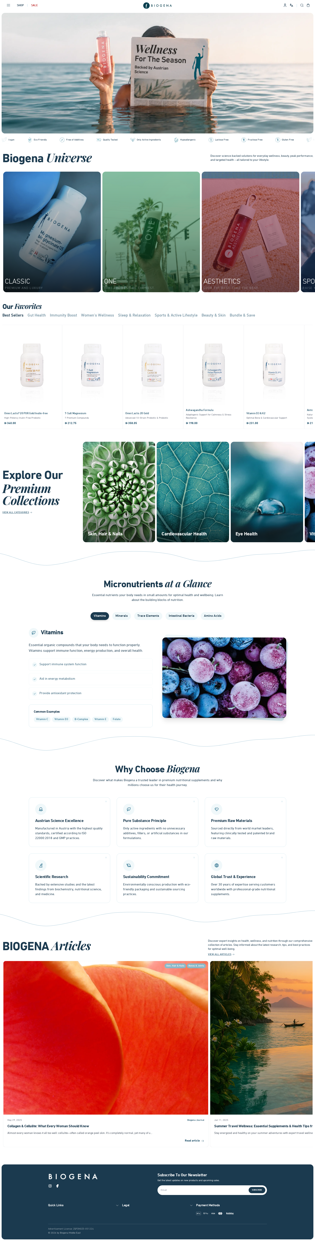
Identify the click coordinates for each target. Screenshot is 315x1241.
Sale (34, 5)
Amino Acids (212, 616)
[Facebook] (57, 1187)
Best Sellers (13, 316)
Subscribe (257, 1190)
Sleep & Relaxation (134, 316)
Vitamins (100, 616)
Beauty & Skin (214, 316)
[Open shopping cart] (308, 5)
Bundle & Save (242, 316)
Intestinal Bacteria (181, 616)
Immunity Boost (63, 316)
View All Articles (221, 956)
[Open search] (302, 5)
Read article (194, 1142)
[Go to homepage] (157, 5)
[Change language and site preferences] (291, 5)
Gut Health (37, 316)
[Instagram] (50, 1187)
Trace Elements (148, 616)
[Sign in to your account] (285, 5)
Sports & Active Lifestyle (176, 316)
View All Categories (17, 512)
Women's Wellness (97, 316)
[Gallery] (157, 73)
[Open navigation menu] (8, 6)
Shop (20, 5)
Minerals (121, 616)
